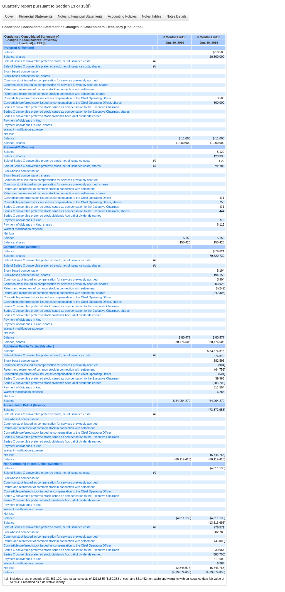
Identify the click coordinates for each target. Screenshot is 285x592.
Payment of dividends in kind (22, 120)
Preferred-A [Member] (19, 47)
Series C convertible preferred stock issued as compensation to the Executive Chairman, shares (67, 111)
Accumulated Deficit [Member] (25, 405)
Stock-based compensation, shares (27, 76)
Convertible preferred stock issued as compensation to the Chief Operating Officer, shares (63, 102)
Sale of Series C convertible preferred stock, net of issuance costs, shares (52, 66)
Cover (9, 16)
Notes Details (176, 16)
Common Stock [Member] (22, 246)
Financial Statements (36, 16)
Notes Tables (151, 16)
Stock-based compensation (22, 71)
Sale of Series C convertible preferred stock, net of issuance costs (47, 61)
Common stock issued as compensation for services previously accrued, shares (56, 84)
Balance (9, 52)
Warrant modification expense (23, 129)
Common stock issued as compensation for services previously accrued (51, 80)
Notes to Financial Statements (80, 16)
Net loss (9, 134)
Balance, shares (14, 56)
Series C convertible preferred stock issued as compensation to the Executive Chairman (61, 107)
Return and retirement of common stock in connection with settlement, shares (54, 93)
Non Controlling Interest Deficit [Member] (33, 463)
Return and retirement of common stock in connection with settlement (49, 89)
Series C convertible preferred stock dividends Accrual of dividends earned (52, 116)
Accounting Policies (122, 16)
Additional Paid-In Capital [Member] (29, 346)
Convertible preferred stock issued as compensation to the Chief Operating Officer (57, 98)
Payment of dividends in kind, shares (28, 125)
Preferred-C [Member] (19, 147)
